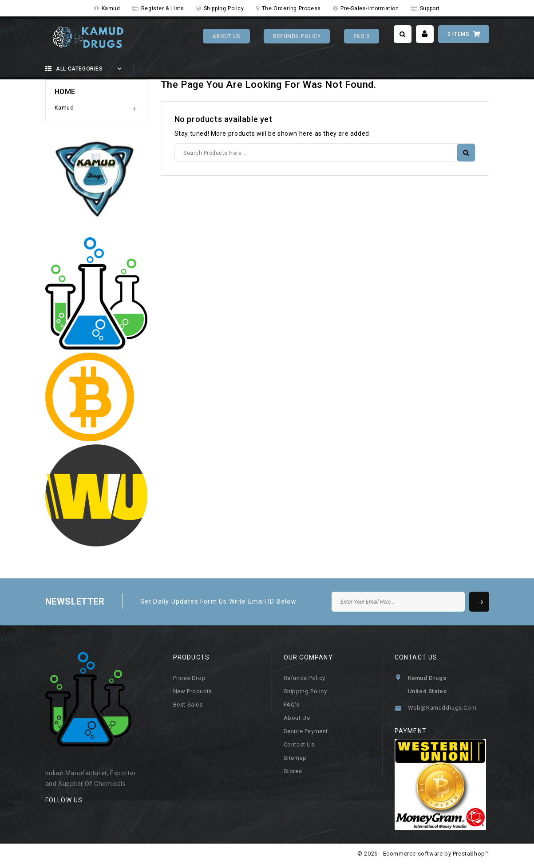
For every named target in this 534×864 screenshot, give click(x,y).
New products (192, 691)
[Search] (325, 152)
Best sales (188, 704)
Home (65, 91)
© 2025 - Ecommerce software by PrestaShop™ (423, 853)
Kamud (111, 8)
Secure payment (306, 731)
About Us (226, 36)
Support (430, 8)
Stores (293, 771)
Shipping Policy (224, 8)
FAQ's (361, 36)
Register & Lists (162, 8)
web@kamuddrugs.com (442, 707)
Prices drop (189, 678)
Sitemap (295, 757)
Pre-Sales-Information (369, 8)
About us (297, 718)
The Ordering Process (291, 8)
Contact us (299, 744)
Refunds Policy (296, 36)
